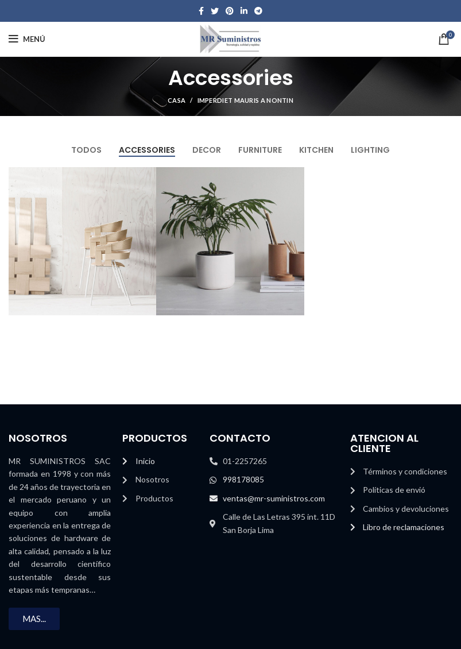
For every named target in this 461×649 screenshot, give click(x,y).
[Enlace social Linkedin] (244, 10)
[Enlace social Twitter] (214, 10)
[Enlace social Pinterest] (229, 10)
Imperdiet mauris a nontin (245, 100)
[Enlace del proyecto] (83, 241)
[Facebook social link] (201, 10)
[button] (34, 619)
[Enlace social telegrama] (258, 10)
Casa (176, 100)
